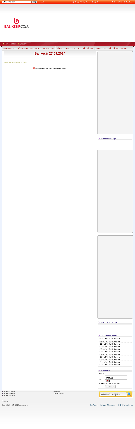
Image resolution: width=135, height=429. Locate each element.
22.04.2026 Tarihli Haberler (109, 341)
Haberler (57, 391)
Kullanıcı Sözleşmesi (107, 405)
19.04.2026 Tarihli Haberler (109, 349)
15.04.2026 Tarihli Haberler (109, 360)
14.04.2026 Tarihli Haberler (109, 362)
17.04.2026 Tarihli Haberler (109, 354)
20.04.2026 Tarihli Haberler (109, 347)
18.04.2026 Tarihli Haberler (109, 352)
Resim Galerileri (59, 393)
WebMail (119, 2)
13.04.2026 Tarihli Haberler (109, 365)
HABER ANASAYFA (9, 48)
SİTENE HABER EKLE (120, 48)
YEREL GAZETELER (47, 48)
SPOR (74, 48)
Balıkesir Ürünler (9, 393)
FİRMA (67, 48)
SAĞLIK (98, 48)
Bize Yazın (129, 2)
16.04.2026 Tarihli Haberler (109, 357)
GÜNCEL (59, 48)
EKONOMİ (81, 48)
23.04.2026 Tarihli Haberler (109, 339)
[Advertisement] (91, 23)
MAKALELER (34, 48)
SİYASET (90, 48)
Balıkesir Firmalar (9, 391)
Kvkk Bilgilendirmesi (125, 405)
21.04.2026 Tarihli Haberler (109, 344)
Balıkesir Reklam (9, 396)
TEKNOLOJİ (107, 48)
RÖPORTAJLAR (23, 48)
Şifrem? (41, 2)
